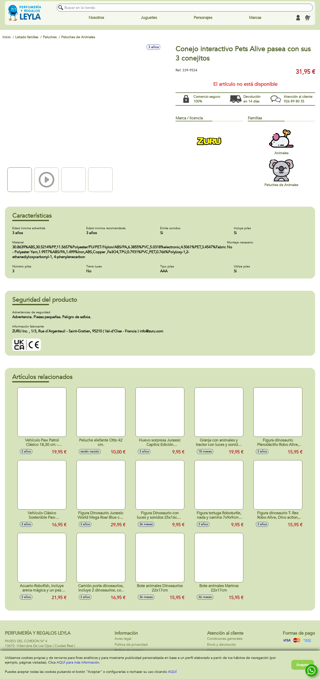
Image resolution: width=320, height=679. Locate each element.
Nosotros (96, 17)
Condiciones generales (224, 638)
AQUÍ (172, 671)
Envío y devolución (221, 644)
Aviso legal (123, 638)
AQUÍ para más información (78, 662)
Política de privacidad (131, 644)
